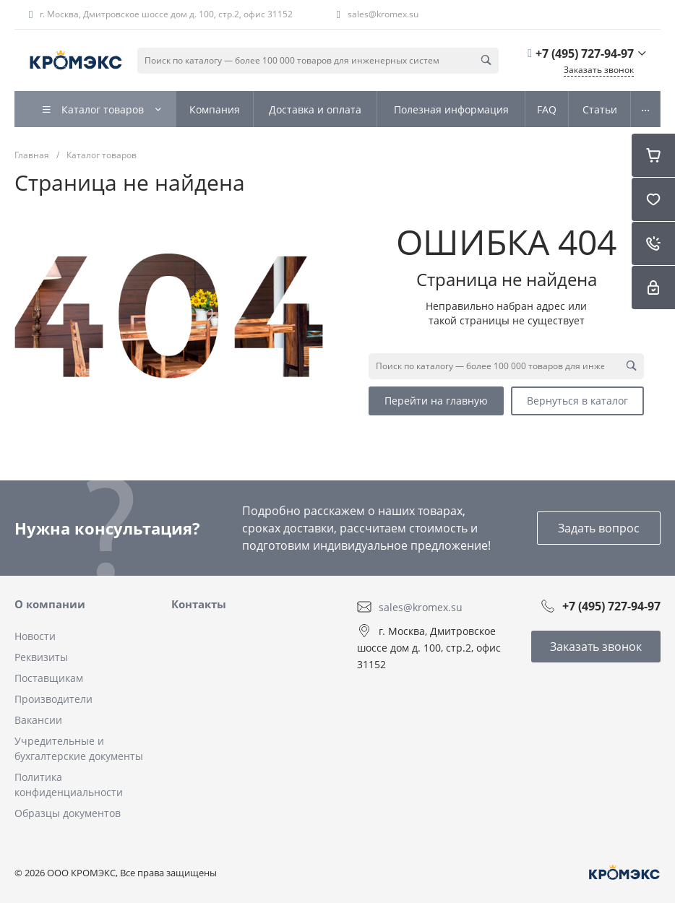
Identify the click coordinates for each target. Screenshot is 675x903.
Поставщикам (48, 678)
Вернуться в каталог (577, 400)
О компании (49, 604)
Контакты (198, 604)
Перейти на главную (436, 400)
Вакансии (38, 720)
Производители (53, 699)
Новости (35, 636)
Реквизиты (41, 657)
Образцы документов (67, 813)
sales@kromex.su (383, 14)
